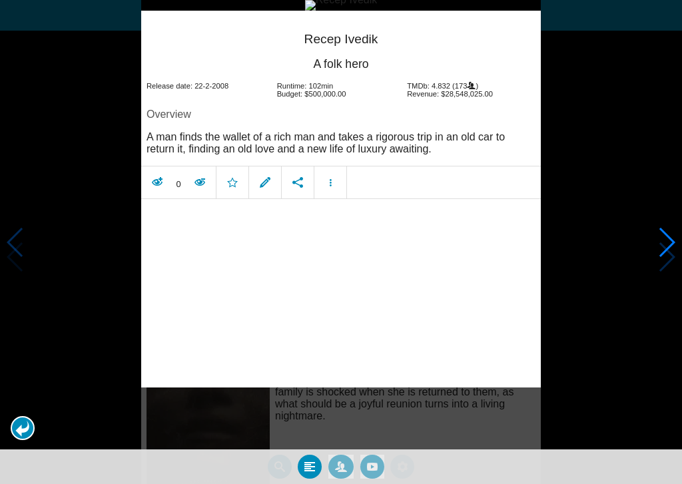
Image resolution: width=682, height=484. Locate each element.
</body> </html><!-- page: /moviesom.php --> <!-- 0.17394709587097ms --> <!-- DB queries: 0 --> (341, 242)
